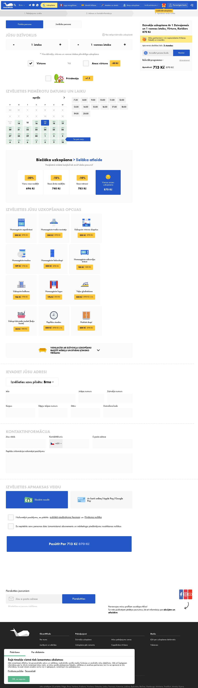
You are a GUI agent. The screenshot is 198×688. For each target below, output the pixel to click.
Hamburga (150, 659)
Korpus (9, 378)
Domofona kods (110, 378)
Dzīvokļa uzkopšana (83, 612)
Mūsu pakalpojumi (47, 628)
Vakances (43, 644)
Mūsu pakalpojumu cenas (121, 612)
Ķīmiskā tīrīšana (81, 623)
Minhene (159, 659)
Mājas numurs (85, 363)
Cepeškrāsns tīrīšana (119, 617)
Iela (7, 363)
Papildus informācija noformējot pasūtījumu (25, 423)
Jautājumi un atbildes (48, 617)
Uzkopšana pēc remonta (85, 617)
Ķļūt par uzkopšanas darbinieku (163, 612)
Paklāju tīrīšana (117, 628)
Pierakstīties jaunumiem (17, 563)
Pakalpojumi (81, 606)
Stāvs (73, 378)
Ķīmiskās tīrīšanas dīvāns (121, 623)
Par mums (43, 612)
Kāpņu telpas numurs (47, 378)
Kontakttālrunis (56, 408)
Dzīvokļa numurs (114, 363)
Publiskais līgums (136, 669)
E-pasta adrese (99, 408)
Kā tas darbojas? (185, 60)
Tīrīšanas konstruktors (83, 644)
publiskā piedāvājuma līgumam (65, 489)
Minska (175, 659)
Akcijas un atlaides (47, 633)
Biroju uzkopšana (82, 633)
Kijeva (181, 659)
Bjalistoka (134, 659)
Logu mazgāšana (82, 628)
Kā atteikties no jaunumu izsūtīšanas (22, 579)
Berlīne (142, 659)
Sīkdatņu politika (177, 669)
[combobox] (56, 415)
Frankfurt (167, 659)
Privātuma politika (15, 671)
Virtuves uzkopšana (83, 639)
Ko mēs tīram (45, 639)
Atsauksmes (44, 623)
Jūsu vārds (10, 408)
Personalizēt (30, 671)
